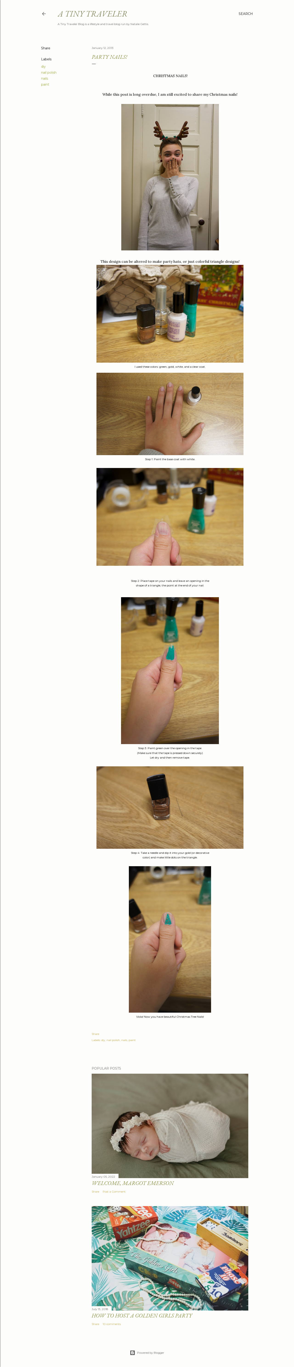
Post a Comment (114, 1191)
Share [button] (45, 48)
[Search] (246, 13)
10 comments (112, 1324)
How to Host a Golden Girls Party (142, 1315)
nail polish (49, 72)
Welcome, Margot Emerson (133, 1183)
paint (45, 84)
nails (44, 78)
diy (43, 66)
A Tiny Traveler (92, 13)
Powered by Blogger (147, 1353)
